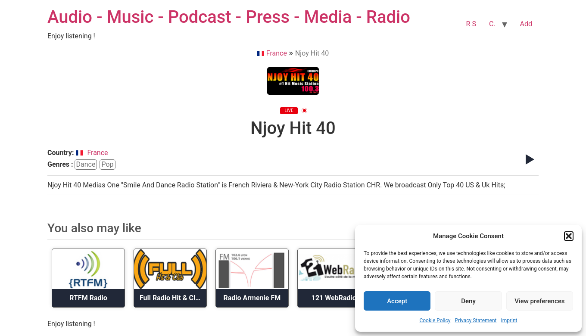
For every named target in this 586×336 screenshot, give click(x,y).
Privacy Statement (475, 320)
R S (471, 24)
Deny (468, 301)
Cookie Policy (434, 320)
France (272, 53)
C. (492, 24)
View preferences (539, 301)
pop (107, 164)
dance (86, 164)
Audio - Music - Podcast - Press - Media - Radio (228, 17)
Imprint (509, 320)
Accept (397, 301)
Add (526, 24)
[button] (568, 236)
